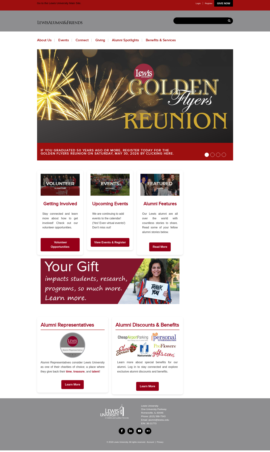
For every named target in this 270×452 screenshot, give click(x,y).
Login (198, 3)
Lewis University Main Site (64, 3)
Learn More (72, 384)
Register (208, 3)
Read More (160, 246)
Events (63, 40)
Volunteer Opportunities (60, 245)
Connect (82, 40)
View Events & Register (110, 242)
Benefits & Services (161, 40)
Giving (100, 40)
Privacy (160, 444)
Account (150, 444)
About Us (44, 40)
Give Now (223, 3)
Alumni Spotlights (125, 40)
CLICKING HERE (159, 153)
